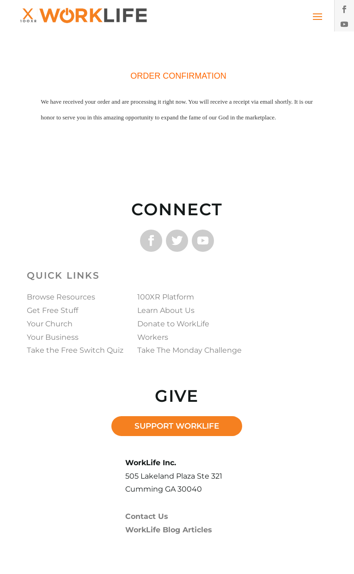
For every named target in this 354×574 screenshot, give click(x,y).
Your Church (50, 323)
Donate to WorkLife (173, 323)
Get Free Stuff (52, 310)
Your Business (53, 337)
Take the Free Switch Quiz (75, 350)
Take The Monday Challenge (189, 350)
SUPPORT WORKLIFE (176, 425)
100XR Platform (165, 297)
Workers (152, 337)
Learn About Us (166, 310)
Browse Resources (61, 297)
